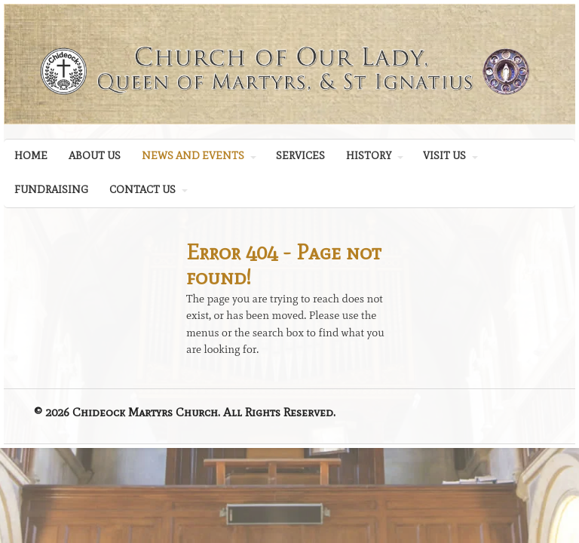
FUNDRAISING (51, 189)
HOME (30, 155)
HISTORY (368, 155)
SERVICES (300, 155)
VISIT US (444, 155)
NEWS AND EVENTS (193, 155)
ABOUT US (95, 155)
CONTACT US (142, 189)
